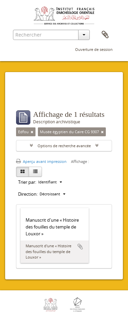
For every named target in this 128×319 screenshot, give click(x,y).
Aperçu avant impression (41, 161)
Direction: (28, 194)
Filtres (30, 96)
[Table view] (35, 172)
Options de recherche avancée (64, 145)
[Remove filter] (32, 131)
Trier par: (27, 182)
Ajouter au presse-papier (80, 246)
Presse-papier (105, 34)
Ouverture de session (94, 49)
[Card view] (22, 172)
